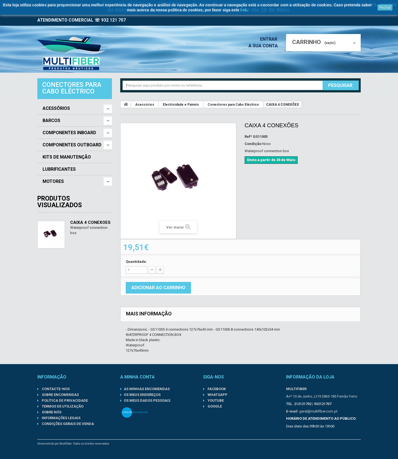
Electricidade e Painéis (181, 105)
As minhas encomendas (147, 389)
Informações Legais (60, 418)
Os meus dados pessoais (147, 400)
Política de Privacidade (64, 400)
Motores (53, 181)
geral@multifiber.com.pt (318, 411)
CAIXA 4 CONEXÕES (90, 222)
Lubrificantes (59, 169)
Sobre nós (51, 412)
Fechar (385, 7)
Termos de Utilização (62, 406)
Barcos (51, 120)
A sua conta (264, 45)
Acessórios (56, 108)
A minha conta (137, 377)
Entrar (270, 39)
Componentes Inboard (69, 132)
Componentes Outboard (72, 144)
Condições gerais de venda (67, 424)
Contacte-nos (55, 389)
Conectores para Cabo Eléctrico (233, 105)
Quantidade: (136, 262)
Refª (248, 136)
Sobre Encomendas (60, 395)
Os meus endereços (142, 395)
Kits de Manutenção (67, 157)
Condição (253, 144)
